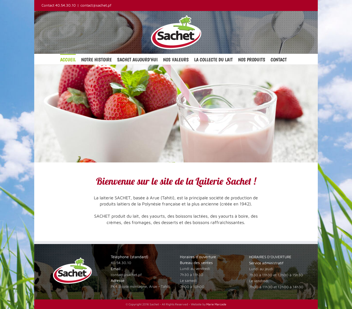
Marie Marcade (216, 304)
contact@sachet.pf (95, 5)
